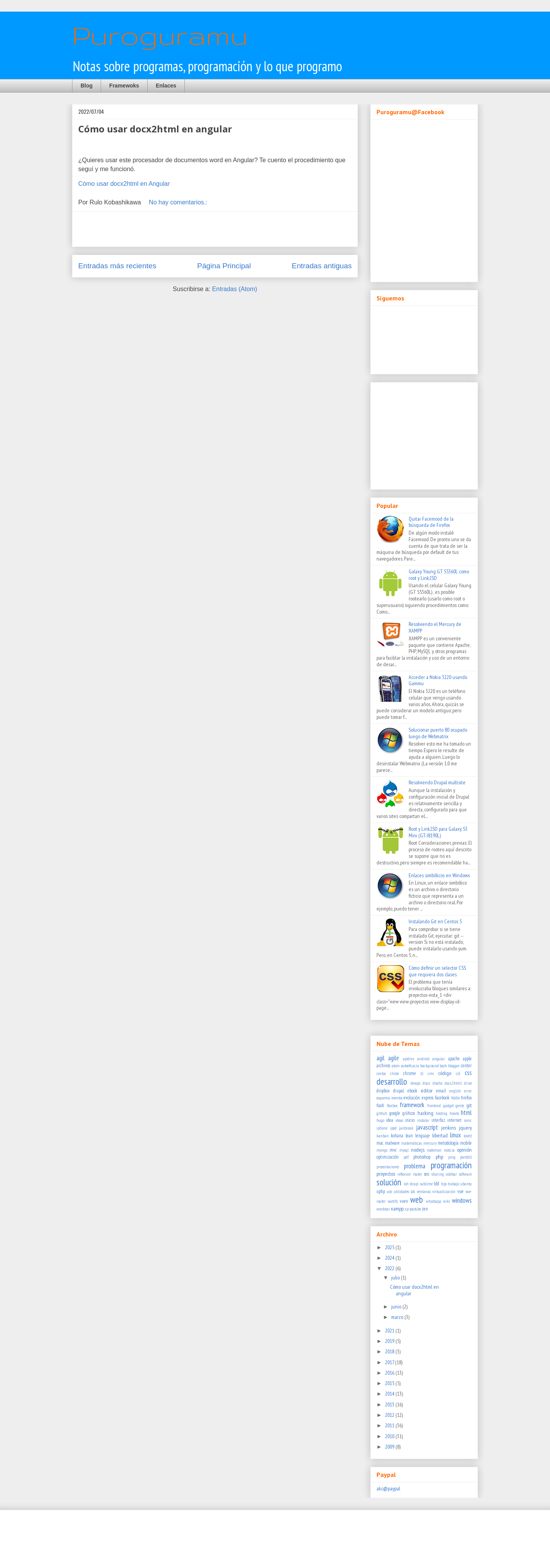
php (439, 1156)
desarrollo (391, 1081)
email (441, 1090)
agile (393, 1058)
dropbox (383, 1090)
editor (427, 1090)
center (466, 1065)
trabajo (453, 1184)
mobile (466, 1143)
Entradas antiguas (322, 266)
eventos (397, 1098)
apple (467, 1058)
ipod (393, 1128)
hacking (425, 1112)
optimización (387, 1157)
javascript (427, 1127)
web (416, 1199)
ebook (412, 1090)
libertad (440, 1135)
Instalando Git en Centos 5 (435, 921)
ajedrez (408, 1058)
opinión (464, 1149)
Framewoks (124, 85)
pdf (406, 1157)
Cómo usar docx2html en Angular (124, 183)
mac (379, 1143)
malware (392, 1143)
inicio (409, 1120)
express (427, 1097)
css (468, 1072)
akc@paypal (388, 1488)
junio (396, 1306)
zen (425, 1208)
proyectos (385, 1173)
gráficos (408, 1113)
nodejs (418, 1149)
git (469, 1105)
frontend (434, 1105)
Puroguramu (160, 35)
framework (412, 1105)
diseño (437, 1083)
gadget (448, 1105)
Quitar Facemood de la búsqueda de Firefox (431, 522)
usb (389, 1191)
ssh (406, 1184)
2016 (390, 1372)
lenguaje (422, 1135)
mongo (381, 1150)
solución (388, 1182)
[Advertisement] (215, 229)
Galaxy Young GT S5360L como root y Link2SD (439, 574)
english (455, 1091)
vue (460, 1191)
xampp (397, 1208)
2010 (390, 1436)
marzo (397, 1317)
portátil (466, 1157)
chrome (409, 1073)
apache (454, 1058)
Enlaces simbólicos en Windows (439, 875)
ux (413, 1191)
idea (389, 1120)
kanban (382, 1136)
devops (415, 1083)
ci (422, 1073)
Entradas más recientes (117, 266)
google (394, 1113)
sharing (437, 1174)
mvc (393, 1150)
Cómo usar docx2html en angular (155, 128)
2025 (390, 1247)
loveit (468, 1136)
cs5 (458, 1073)
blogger (454, 1065)
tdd (436, 1183)
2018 (390, 1351)
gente (459, 1105)
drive (468, 1083)
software (465, 1174)
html (466, 1112)
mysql (404, 1150)
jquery (465, 1127)
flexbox (392, 1105)
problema (414, 1166)
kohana (397, 1135)
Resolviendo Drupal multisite (437, 782)
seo (426, 1174)
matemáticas (411, 1143)
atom (396, 1065)
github (381, 1113)
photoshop (421, 1157)
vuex (404, 1201)
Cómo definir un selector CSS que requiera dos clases (437, 971)
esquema (383, 1098)
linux (455, 1135)
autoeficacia (410, 1065)
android (423, 1058)
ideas (399, 1120)
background (429, 1065)
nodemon (434, 1150)
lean (409, 1135)
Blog (87, 85)
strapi (414, 1184)
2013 (390, 1404)
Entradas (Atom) (234, 289)
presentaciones (387, 1166)
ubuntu (466, 1184)
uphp (380, 1191)
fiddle (455, 1098)
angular (438, 1058)
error (468, 1091)
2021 (390, 1330)
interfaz (438, 1120)
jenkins (448, 1127)
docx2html (453, 1083)
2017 (390, 1362)
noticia (449, 1150)
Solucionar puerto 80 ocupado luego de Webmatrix (438, 733)
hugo (380, 1120)
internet (454, 1120)
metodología (448, 1143)
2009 (390, 1446)
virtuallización (443, 1191)
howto (454, 1113)
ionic (468, 1120)
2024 (390, 1257)
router (417, 1174)
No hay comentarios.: (179, 202)
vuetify (393, 1201)
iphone (381, 1128)
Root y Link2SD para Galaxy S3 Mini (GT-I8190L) (438, 832)
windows (462, 1200)
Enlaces (166, 85)
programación (451, 1165)
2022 (390, 1268)
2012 (390, 1414)
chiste (394, 1073)
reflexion (404, 1174)
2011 (390, 1425)
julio (396, 1277)
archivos (383, 1065)
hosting (441, 1113)
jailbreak (406, 1128)
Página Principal (224, 266)
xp (407, 1209)
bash (443, 1065)
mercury (430, 1143)
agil (380, 1058)
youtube (415, 1209)
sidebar (451, 1174)
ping (451, 1157)
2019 (390, 1341)
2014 (390, 1393)
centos (381, 1073)
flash (380, 1105)
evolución (412, 1097)
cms (431, 1073)
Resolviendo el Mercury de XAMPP (435, 627)
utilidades (401, 1191)
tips (444, 1184)
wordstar (383, 1209)
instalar (423, 1120)
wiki (446, 1201)
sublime (426, 1184)
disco (426, 1083)
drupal (398, 1090)
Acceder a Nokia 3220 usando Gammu (438, 680)
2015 (390, 1383)
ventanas (424, 1191)
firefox (466, 1097)
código (444, 1073)
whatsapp (433, 1201)
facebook (442, 1097)
